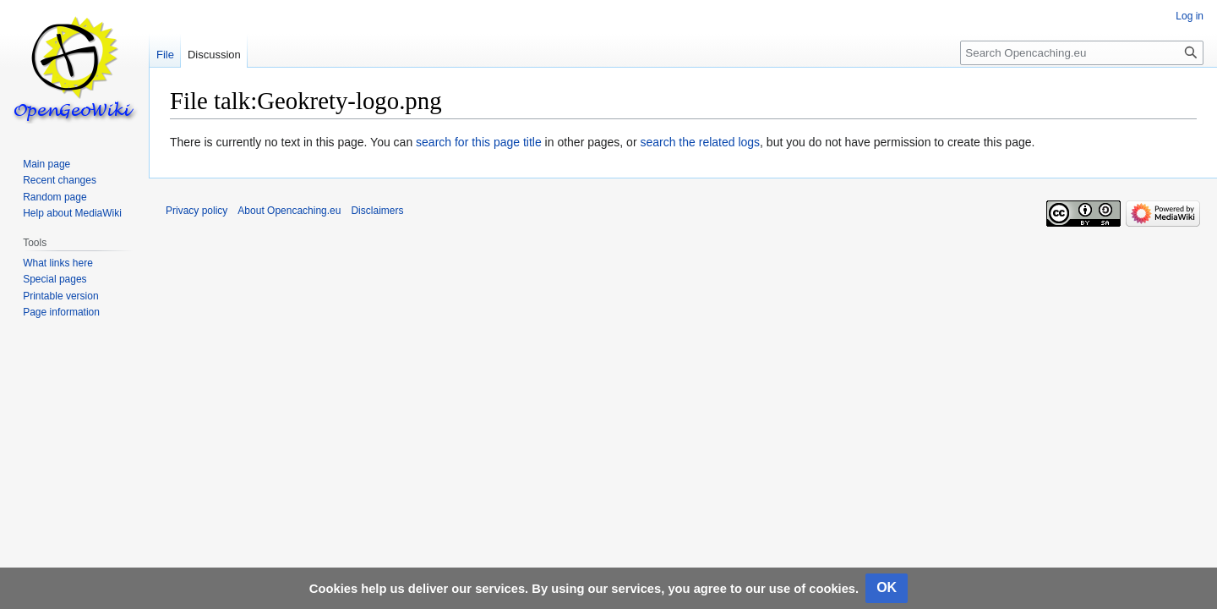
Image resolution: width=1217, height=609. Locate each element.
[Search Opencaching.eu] (1081, 53)
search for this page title (479, 142)
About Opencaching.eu (289, 211)
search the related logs (700, 142)
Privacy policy (196, 211)
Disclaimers (377, 211)
